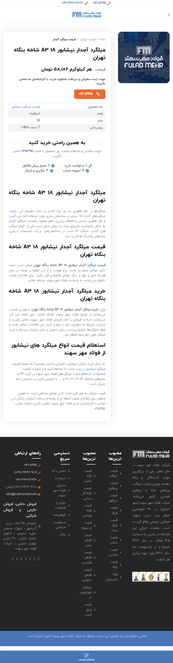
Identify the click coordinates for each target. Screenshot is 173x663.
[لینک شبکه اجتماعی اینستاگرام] (30, 559)
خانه (102, 39)
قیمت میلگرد (88, 39)
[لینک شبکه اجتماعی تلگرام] (13, 559)
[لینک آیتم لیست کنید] (113, 474)
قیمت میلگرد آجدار (64, 39)
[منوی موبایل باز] (169, 14)
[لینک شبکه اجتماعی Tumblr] (21, 559)
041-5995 (86, 93)
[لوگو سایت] (86, 14)
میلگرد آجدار (17, 221)
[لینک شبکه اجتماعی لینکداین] (17, 559)
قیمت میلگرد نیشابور (25, 107)
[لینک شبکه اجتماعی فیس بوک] (38, 559)
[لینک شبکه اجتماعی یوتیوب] (26, 559)
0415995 (27, 151)
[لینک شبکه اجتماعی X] (34, 559)
